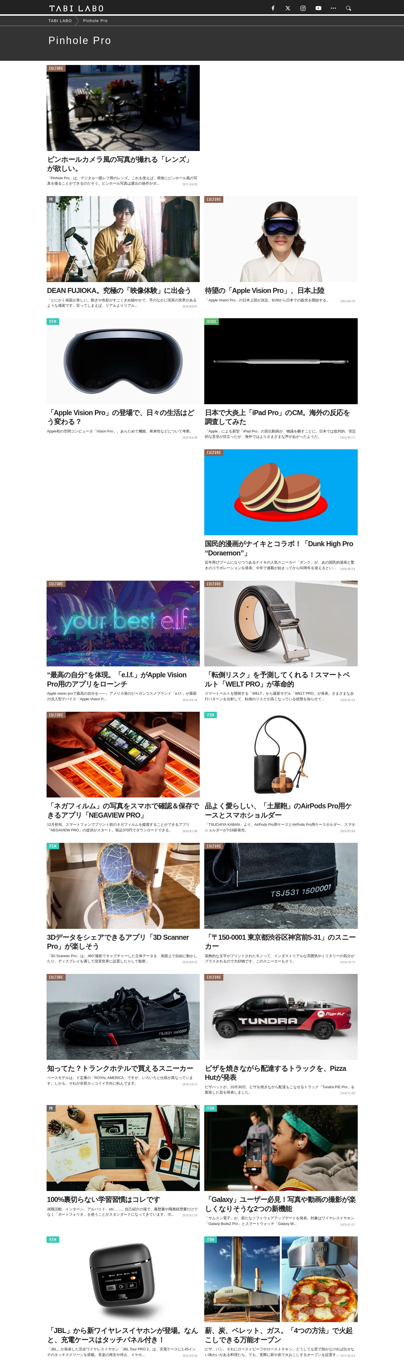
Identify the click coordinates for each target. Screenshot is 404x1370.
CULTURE (56, 70)
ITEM (53, 323)
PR (51, 201)
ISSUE (211, 323)
